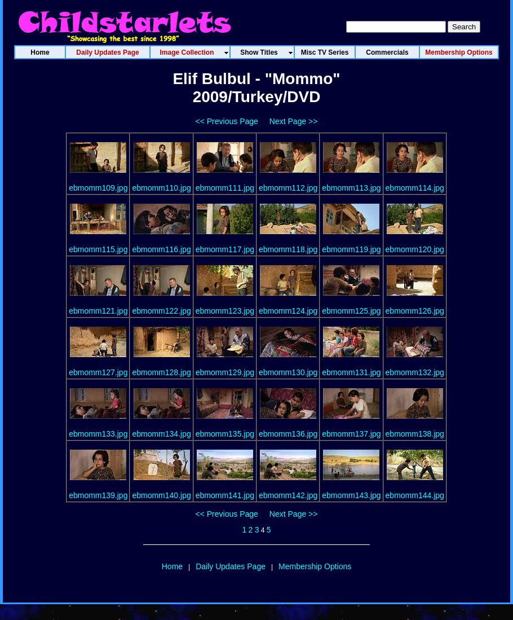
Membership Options (314, 566)
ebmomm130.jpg (288, 372)
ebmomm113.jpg (351, 187)
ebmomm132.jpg (415, 372)
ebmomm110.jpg (161, 187)
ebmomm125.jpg (351, 310)
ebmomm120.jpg (415, 249)
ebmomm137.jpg (351, 433)
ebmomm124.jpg (288, 310)
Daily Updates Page (231, 566)
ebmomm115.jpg (98, 249)
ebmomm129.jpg (225, 372)
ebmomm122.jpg (161, 310)
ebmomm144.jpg (415, 495)
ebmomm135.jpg (225, 433)
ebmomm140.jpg (161, 495)
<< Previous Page (227, 121)
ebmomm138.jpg (415, 433)
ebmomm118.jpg (288, 249)
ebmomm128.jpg (161, 372)
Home (172, 566)
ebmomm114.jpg (415, 187)
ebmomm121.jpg (98, 310)
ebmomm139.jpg (98, 495)
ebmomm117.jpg (225, 249)
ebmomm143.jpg (351, 495)
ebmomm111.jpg (225, 187)
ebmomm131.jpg (351, 372)
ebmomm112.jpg (288, 187)
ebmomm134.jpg (161, 433)
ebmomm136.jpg (288, 433)
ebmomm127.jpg (98, 372)
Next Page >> (293, 121)
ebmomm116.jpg (161, 249)
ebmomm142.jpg (288, 495)
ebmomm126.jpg (415, 310)
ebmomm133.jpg (98, 433)
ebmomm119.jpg (351, 249)
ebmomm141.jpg (225, 495)
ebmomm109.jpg (98, 187)
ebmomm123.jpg (225, 310)
